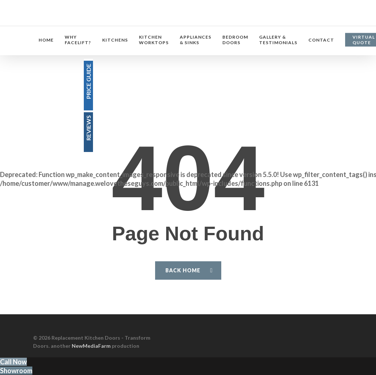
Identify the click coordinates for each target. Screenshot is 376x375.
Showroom (16, 371)
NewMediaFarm (91, 346)
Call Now (13, 362)
